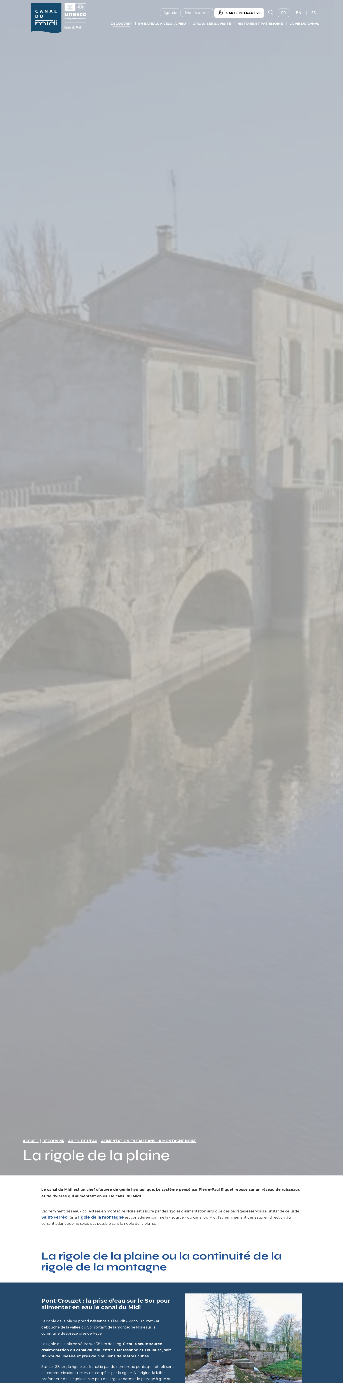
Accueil (31, 1141)
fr (285, 13)
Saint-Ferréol (54, 1217)
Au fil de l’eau (82, 1141)
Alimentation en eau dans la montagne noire (148, 1141)
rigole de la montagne (101, 1217)
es (315, 13)
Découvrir (53, 1141)
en (300, 13)
